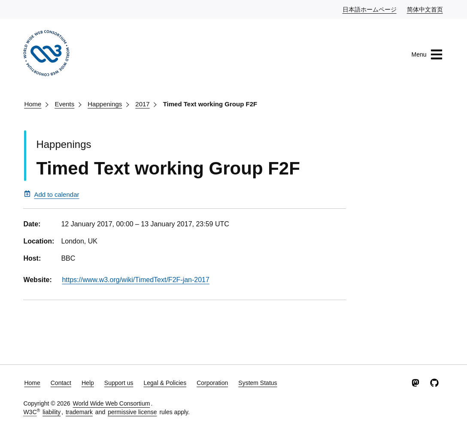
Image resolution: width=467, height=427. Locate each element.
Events (64, 104)
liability (51, 412)
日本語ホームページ (370, 9)
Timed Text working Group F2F (210, 104)
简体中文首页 (425, 9)
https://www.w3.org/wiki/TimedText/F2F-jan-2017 (135, 279)
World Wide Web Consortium (111, 403)
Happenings (105, 104)
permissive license (132, 412)
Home (32, 104)
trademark (79, 412)
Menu (427, 54)
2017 (142, 104)
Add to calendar (51, 194)
